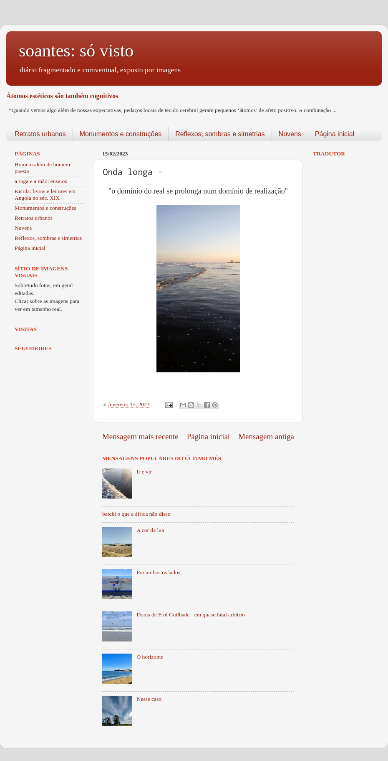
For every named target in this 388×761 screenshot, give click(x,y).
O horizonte (149, 657)
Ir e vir (144, 471)
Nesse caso (148, 699)
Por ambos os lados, (158, 572)
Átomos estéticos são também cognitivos (62, 95)
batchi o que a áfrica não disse (136, 514)
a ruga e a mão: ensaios (41, 181)
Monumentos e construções (121, 133)
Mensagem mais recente (140, 436)
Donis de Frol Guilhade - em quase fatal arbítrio (190, 614)
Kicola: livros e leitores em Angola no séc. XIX (45, 194)
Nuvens (290, 133)
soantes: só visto (76, 50)
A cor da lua (150, 530)
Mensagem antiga (266, 436)
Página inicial (334, 133)
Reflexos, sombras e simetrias (220, 133)
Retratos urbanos (40, 133)
